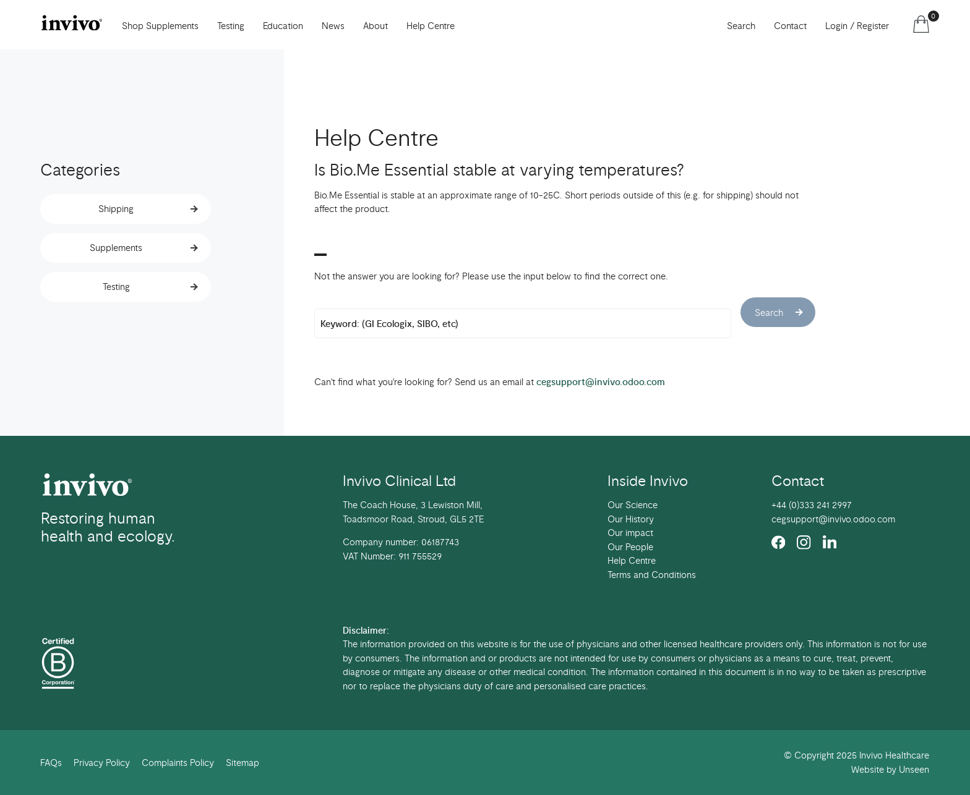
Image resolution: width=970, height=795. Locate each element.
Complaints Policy (178, 762)
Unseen (914, 769)
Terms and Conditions (651, 574)
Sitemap (242, 762)
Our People (630, 547)
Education (283, 26)
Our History (630, 519)
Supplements (116, 247)
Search (741, 26)
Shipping (116, 209)
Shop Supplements (160, 26)
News (333, 26)
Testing (116, 286)
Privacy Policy (102, 762)
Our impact (630, 532)
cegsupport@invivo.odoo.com (600, 382)
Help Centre (430, 26)
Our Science (632, 505)
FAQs (51, 762)
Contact (790, 26)
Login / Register (857, 26)
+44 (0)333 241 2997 (811, 505)
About (375, 26)
